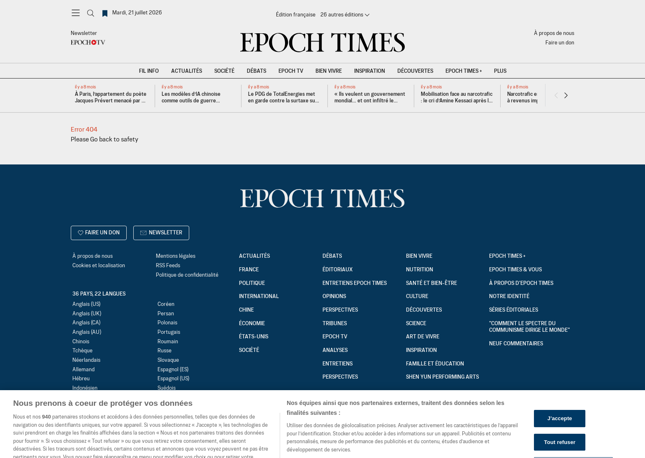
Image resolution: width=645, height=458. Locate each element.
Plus (500, 71)
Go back (101, 139)
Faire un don (559, 43)
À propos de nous (554, 33)
